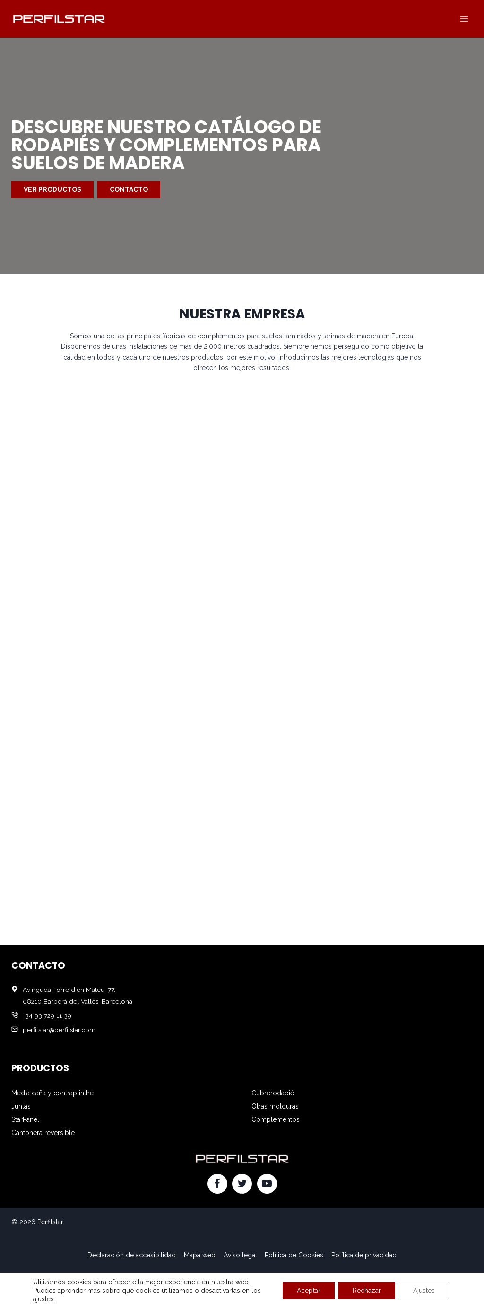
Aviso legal (240, 1255)
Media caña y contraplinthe (52, 1093)
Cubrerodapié (272, 1093)
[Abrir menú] (464, 18)
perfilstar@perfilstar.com (59, 1029)
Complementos (275, 1119)
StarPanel (25, 1119)
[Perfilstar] (58, 19)
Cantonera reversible (43, 1132)
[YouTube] (267, 1184)
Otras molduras (275, 1106)
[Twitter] (242, 1184)
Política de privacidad (364, 1255)
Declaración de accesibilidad (131, 1255)
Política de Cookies (294, 1255)
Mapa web (200, 1255)
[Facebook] (217, 1184)
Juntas (21, 1106)
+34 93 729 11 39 (47, 1015)
